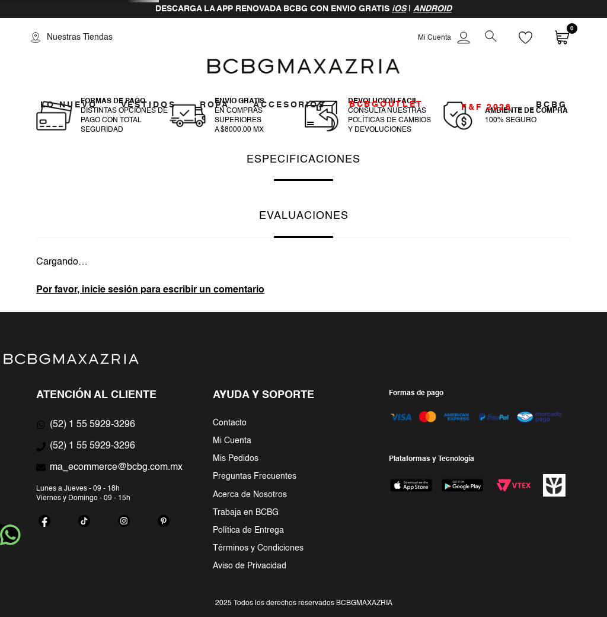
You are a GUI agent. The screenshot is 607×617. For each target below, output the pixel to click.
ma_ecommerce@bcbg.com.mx (116, 467)
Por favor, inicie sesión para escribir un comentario (150, 290)
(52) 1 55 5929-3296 (92, 425)
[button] (490, 37)
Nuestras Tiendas (80, 37)
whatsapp (10, 534)
